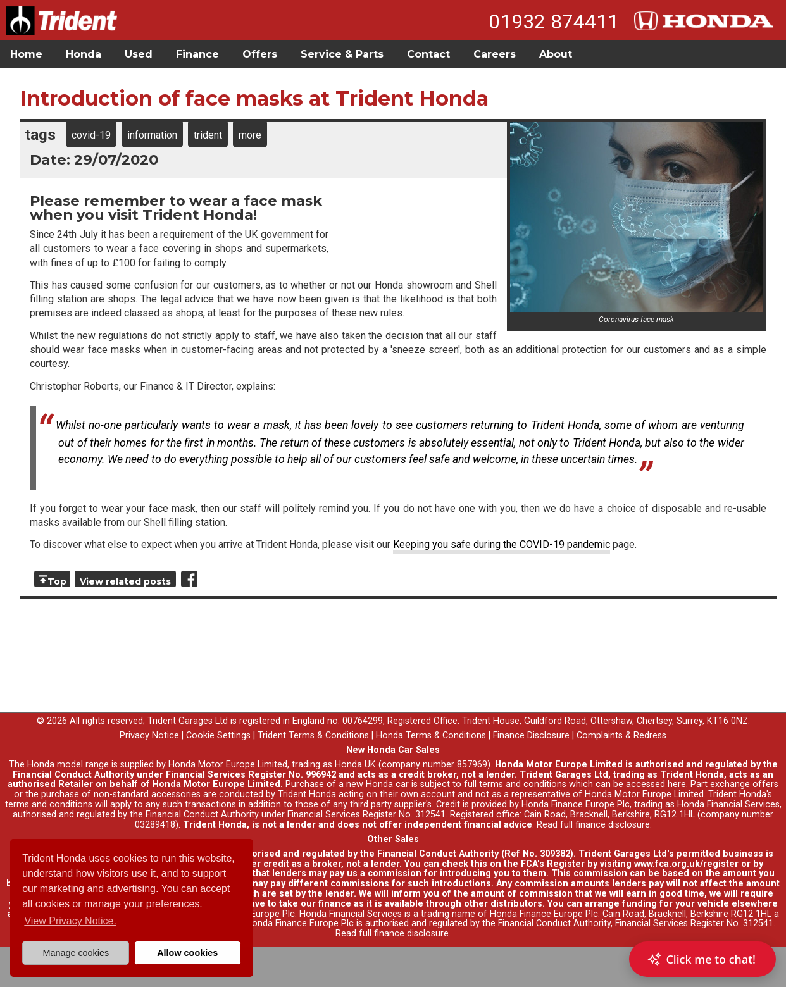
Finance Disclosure (531, 735)
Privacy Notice (149, 735)
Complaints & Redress (621, 735)
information (152, 135)
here (677, 784)
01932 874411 (554, 21)
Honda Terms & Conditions (431, 735)
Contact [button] (428, 54)
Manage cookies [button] (75, 953)
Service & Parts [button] (342, 54)
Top (56, 581)
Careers (494, 54)
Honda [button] (83, 54)
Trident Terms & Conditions (313, 735)
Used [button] (139, 54)
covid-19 (91, 135)
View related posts (125, 581)
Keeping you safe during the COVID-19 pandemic (501, 544)
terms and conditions (48, 804)
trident (208, 135)
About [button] (555, 54)
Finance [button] (197, 54)
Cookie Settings (218, 735)
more (250, 135)
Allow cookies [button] (187, 953)
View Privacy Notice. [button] (70, 921)
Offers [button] (259, 54)
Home (26, 54)
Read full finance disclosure (593, 824)
